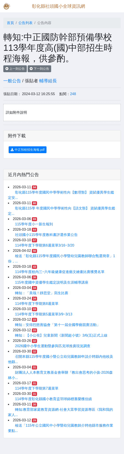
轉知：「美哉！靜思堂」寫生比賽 (41, 293)
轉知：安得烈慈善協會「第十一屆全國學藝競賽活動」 (57, 325)
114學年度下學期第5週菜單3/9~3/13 (43, 314)
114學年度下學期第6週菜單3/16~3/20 (44, 245)
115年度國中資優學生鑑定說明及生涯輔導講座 (51, 282)
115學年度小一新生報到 (34, 224)
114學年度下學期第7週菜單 (36, 388)
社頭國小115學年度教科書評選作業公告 (46, 235)
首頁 (10, 23)
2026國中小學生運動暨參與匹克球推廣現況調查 (52, 346)
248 (73, 94)
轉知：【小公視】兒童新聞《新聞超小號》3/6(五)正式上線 (61, 335)
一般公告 (12, 80)
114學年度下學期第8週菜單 (36, 303)
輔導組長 (48, 80)
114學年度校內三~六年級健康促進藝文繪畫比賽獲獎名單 (60, 272)
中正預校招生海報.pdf (28, 149)
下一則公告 (39, 68)
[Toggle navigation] (114, 6)
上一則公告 (15, 68)
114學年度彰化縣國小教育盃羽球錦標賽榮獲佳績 (53, 399)
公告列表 (25, 23)
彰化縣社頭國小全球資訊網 (58, 6)
